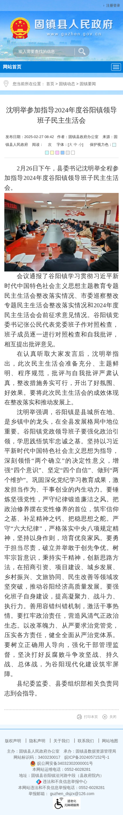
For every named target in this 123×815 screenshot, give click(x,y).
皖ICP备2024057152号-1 (86, 757)
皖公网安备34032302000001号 (61, 763)
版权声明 (13, 740)
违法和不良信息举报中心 (61, 781)
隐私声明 (37, 740)
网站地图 (110, 740)
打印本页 (91, 717)
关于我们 (62, 740)
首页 (50, 83)
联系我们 (86, 740)
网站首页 (12, 66)
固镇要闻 (88, 83)
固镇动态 (67, 83)
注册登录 (113, 5)
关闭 (112, 717)
